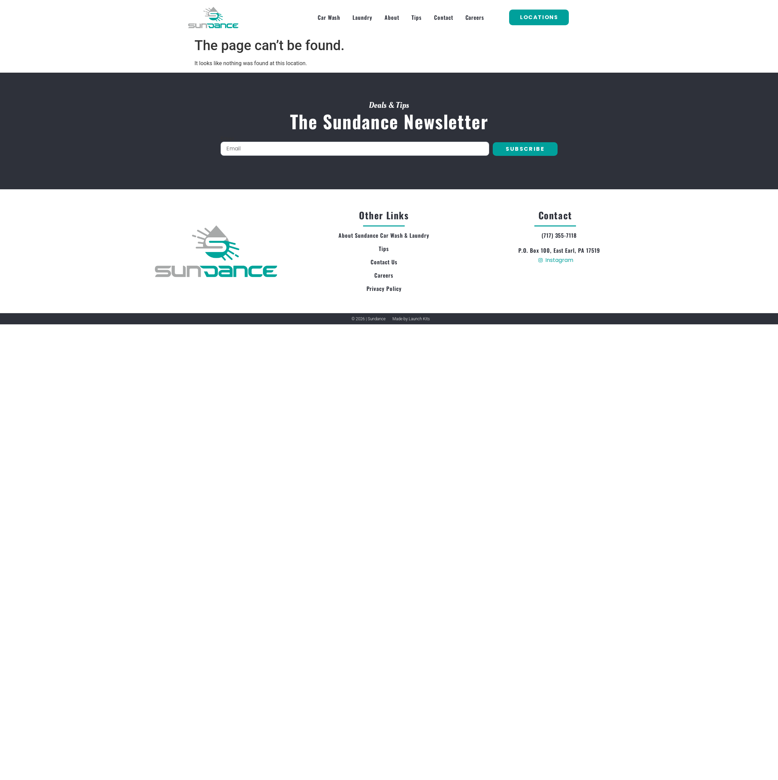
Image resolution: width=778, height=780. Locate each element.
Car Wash (329, 17)
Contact (443, 17)
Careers (475, 17)
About (392, 17)
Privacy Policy (384, 288)
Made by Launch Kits (411, 319)
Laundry (362, 17)
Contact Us (384, 262)
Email (227, 139)
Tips (417, 17)
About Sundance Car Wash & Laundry (383, 235)
